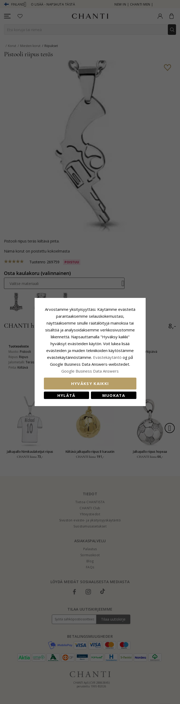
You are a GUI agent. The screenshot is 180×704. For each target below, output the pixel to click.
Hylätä (66, 395)
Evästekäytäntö (107, 357)
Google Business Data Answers (90, 371)
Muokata (113, 395)
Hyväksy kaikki (90, 383)
